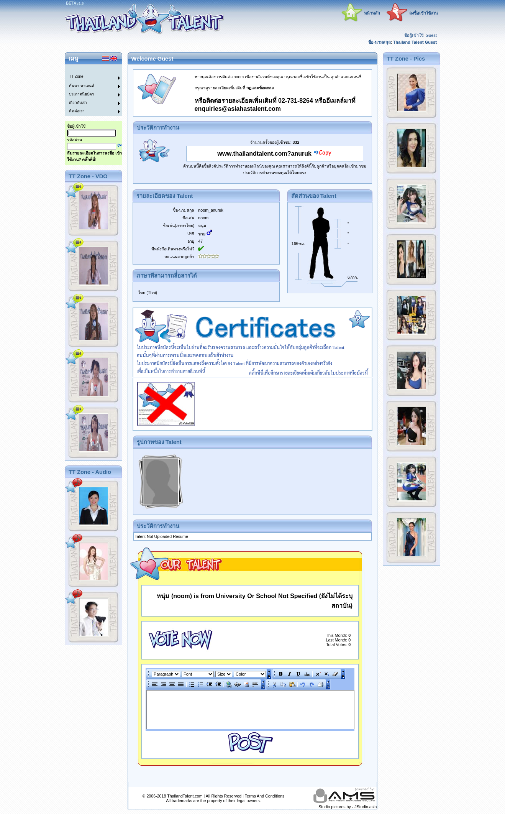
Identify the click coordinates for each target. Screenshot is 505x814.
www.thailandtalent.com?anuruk (264, 153)
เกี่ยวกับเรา (78, 102)
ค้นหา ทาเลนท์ (81, 86)
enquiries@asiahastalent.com (238, 108)
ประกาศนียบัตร (81, 94)
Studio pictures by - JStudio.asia (347, 806)
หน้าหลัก (372, 13)
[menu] (89, 90)
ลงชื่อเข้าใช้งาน (423, 13)
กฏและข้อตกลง (260, 88)
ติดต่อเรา (77, 111)
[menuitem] (89, 69)
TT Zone (76, 76)
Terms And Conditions (265, 796)
